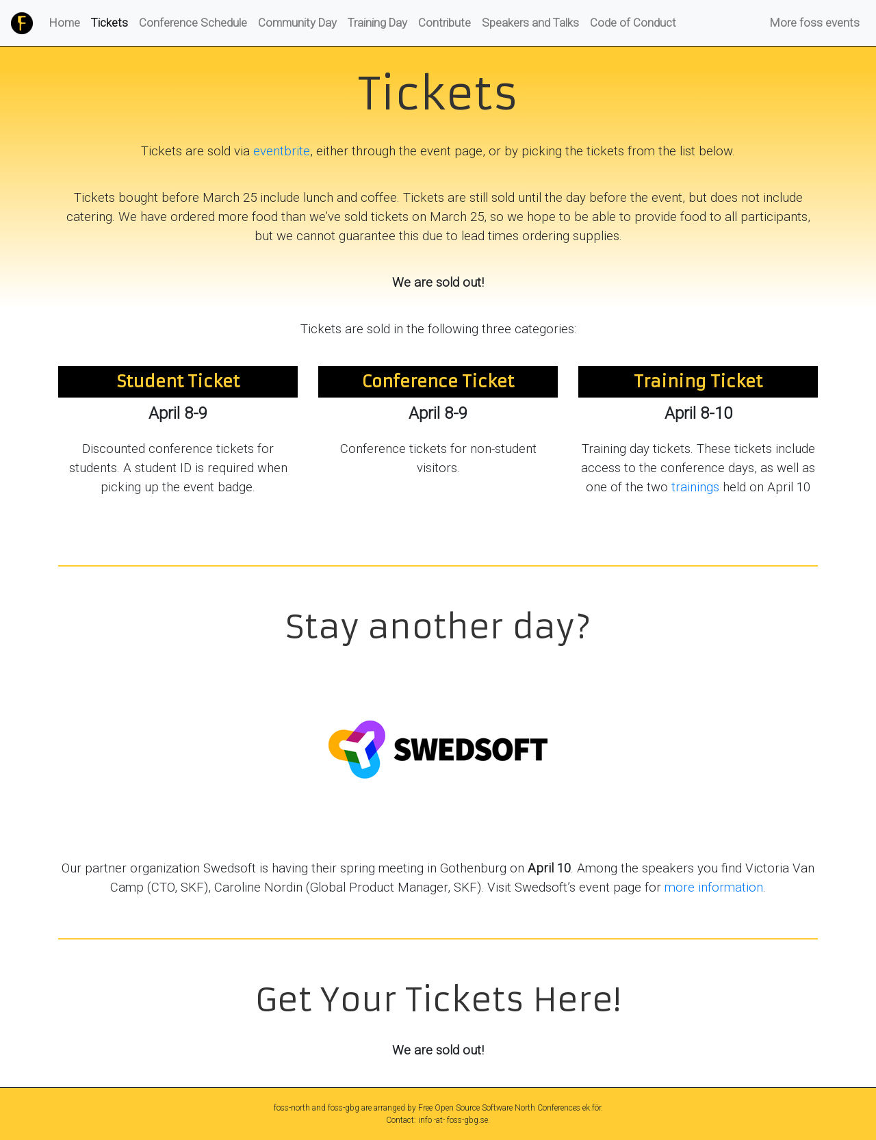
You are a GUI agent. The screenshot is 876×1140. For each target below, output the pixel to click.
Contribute (444, 22)
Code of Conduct (633, 22)
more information (714, 887)
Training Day (377, 22)
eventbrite (281, 151)
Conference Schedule (193, 22)
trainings (695, 487)
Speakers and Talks (530, 22)
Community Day (297, 22)
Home (64, 22)
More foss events (815, 22)
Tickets (112, 21)
